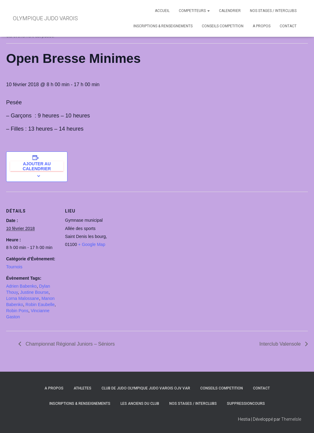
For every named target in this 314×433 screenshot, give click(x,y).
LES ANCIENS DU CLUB (140, 403)
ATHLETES (82, 388)
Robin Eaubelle (40, 304)
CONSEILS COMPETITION (222, 26)
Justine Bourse (34, 292)
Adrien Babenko (21, 286)
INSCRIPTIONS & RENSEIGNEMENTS (163, 26)
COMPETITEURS (194, 11)
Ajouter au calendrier (37, 166)
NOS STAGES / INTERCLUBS (273, 11)
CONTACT (288, 26)
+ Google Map (91, 244)
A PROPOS (261, 26)
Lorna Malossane (22, 298)
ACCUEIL (162, 11)
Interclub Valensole (280, 344)
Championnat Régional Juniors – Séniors (69, 344)
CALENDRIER (230, 11)
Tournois (14, 266)
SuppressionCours (246, 403)
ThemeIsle (291, 419)
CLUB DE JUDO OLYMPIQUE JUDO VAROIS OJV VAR (145, 388)
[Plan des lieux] (156, 234)
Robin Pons (17, 310)
